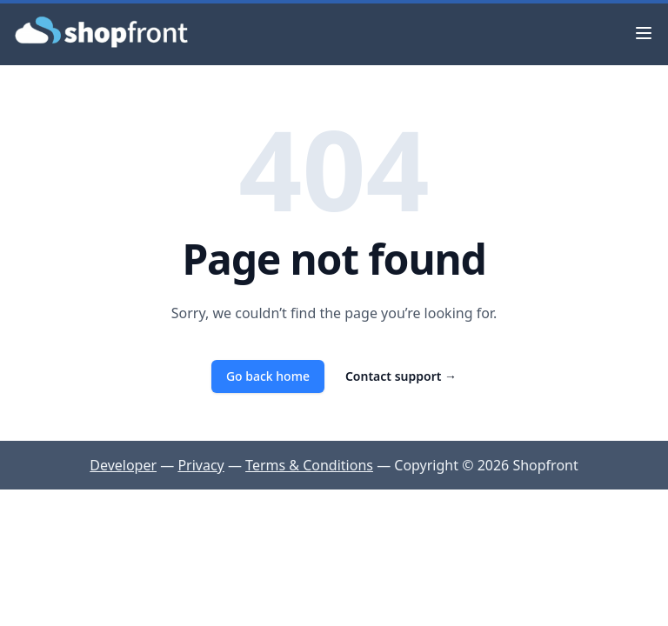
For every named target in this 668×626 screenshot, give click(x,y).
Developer (123, 465)
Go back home (268, 376)
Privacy (200, 465)
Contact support (401, 376)
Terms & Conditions (309, 465)
